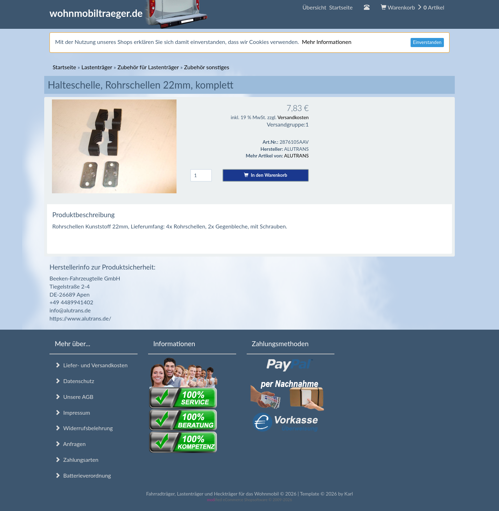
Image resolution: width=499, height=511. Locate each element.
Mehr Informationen (326, 41)
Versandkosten (293, 117)
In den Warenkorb (265, 175)
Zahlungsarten (76, 459)
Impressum (72, 412)
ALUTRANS (296, 156)
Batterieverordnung (83, 475)
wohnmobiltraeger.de (128, 13)
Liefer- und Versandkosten (91, 365)
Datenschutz (74, 380)
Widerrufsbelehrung (84, 428)
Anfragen (70, 443)
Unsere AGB (74, 396)
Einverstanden (427, 42)
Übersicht (327, 7)
